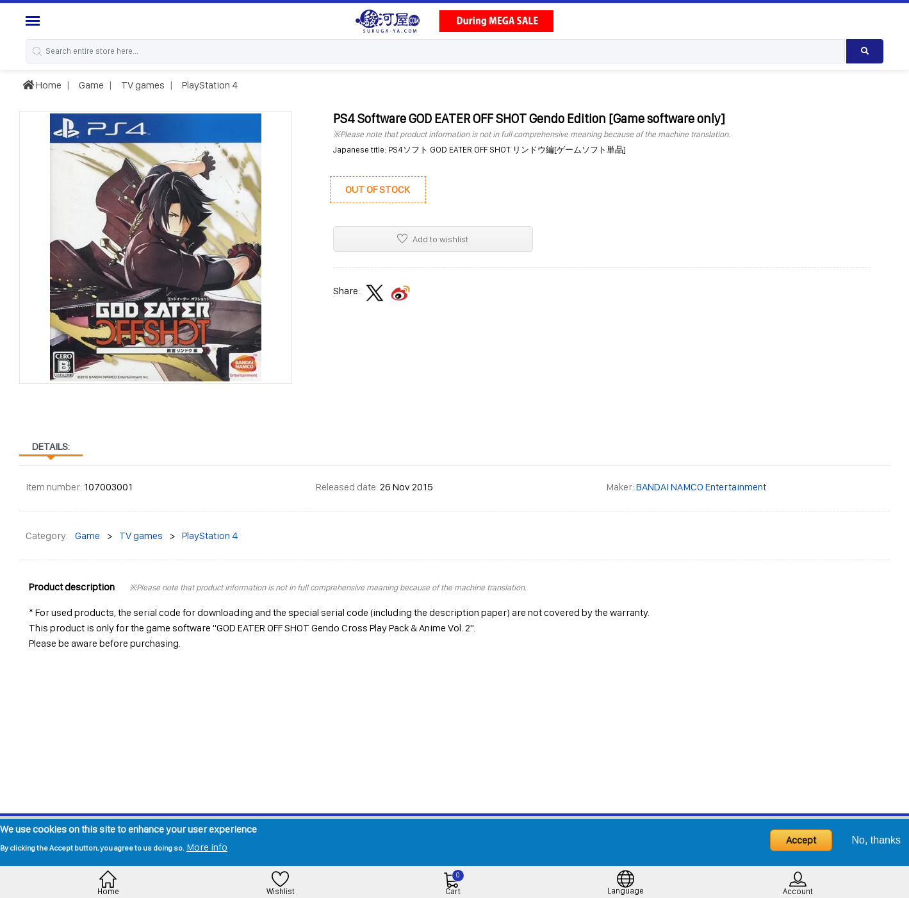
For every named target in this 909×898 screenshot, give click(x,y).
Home (41, 85)
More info (206, 847)
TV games (142, 85)
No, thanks (876, 840)
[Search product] (864, 51)
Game (90, 85)
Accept (801, 840)
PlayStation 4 (209, 85)
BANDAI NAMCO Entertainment (701, 487)
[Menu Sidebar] (34, 20)
